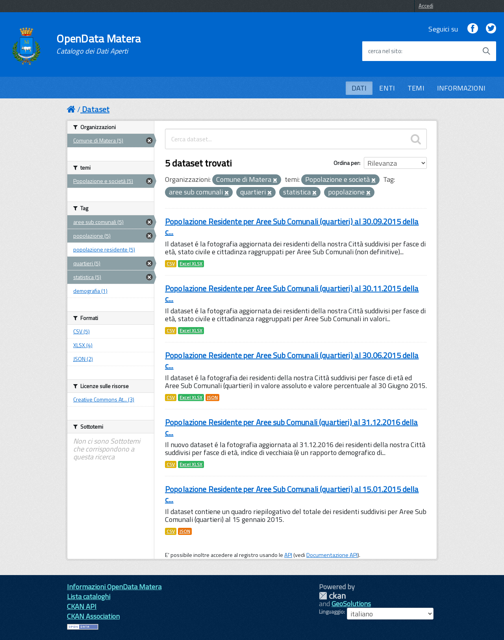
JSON (212, 397)
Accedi (426, 6)
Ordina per (346, 163)
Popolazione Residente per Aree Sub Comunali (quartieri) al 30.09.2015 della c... (292, 226)
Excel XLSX (191, 263)
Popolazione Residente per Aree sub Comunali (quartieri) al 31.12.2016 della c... (291, 427)
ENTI (387, 88)
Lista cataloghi (88, 596)
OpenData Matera (98, 44)
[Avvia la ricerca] (486, 51)
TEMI (416, 88)
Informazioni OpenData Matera (114, 586)
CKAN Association (93, 616)
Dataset (95, 109)
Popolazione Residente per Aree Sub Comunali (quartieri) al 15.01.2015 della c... (292, 494)
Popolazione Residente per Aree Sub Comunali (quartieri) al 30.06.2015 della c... (292, 360)
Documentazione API (332, 555)
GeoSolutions (351, 603)
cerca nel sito (384, 51)
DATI (359, 88)
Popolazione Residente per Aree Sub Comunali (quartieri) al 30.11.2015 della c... (292, 293)
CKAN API (81, 606)
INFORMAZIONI (461, 88)
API (288, 555)
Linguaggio (331, 612)
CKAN (332, 596)
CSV (171, 263)
